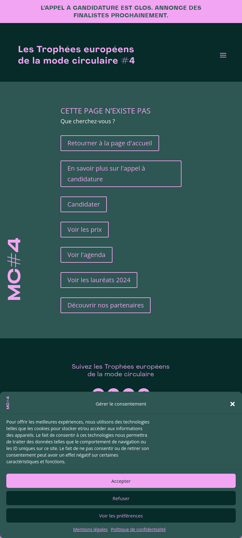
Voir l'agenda (86, 254)
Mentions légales (90, 529)
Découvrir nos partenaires (105, 305)
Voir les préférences (121, 515)
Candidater (83, 204)
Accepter (120, 481)
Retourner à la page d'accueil (109, 143)
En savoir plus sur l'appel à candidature (106, 173)
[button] (232, 404)
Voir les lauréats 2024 (98, 280)
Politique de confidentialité (138, 529)
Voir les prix (84, 229)
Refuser (121, 498)
